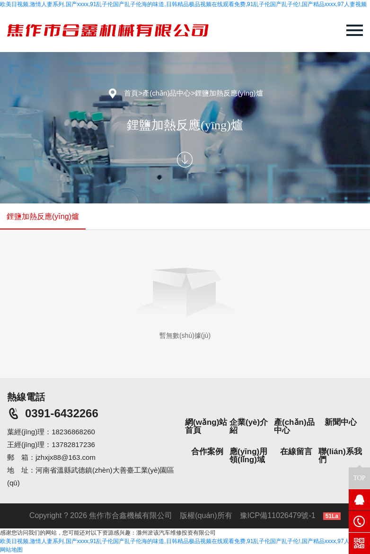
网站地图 (11, 549)
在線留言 (296, 452)
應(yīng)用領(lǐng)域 (248, 456)
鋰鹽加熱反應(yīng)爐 (229, 93)
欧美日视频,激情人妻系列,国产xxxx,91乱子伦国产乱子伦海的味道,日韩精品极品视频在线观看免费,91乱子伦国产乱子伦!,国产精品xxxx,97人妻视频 (183, 4)
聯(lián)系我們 (340, 456)
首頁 (131, 93)
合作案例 (207, 452)
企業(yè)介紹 (248, 426)
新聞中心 (341, 422)
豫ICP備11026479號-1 (278, 515)
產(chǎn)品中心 (166, 93)
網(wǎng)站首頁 (206, 426)
